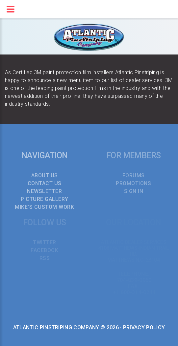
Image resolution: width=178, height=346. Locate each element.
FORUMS (133, 175)
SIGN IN (133, 191)
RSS (44, 258)
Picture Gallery (44, 199)
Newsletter (44, 191)
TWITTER (44, 242)
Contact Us (45, 183)
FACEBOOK (44, 250)
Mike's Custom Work (44, 207)
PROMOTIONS (133, 183)
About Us (44, 175)
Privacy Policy (144, 327)
